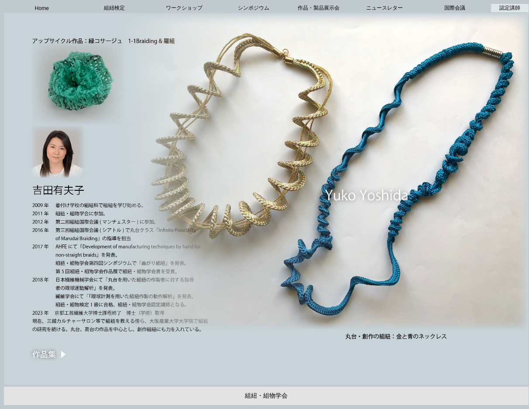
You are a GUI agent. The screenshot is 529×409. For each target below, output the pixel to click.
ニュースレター (384, 8)
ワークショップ (184, 8)
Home (42, 8)
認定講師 (509, 8)
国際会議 (454, 8)
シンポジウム (253, 8)
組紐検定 (114, 8)
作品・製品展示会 (319, 8)
